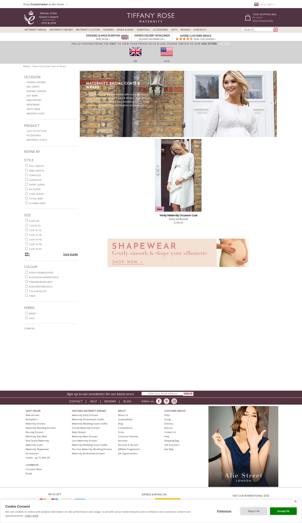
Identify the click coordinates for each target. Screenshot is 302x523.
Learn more (31, 515)
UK (135, 61)
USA (167, 61)
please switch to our (192, 43)
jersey (32, 313)
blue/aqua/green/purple (44, 277)
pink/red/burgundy (41, 281)
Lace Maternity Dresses (84, 440)
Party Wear (33, 108)
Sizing (167, 419)
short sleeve (37, 184)
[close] (295, 501)
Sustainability (125, 419)
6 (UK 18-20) (35, 248)
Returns (168, 427)
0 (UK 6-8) (34, 220)
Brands (185, 30)
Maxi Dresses (34, 100)
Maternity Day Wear (36, 436)
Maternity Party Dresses (85, 415)
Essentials (143, 30)
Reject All (253, 511)
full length (36, 165)
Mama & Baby (125, 30)
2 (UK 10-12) (35, 230)
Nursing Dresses (36, 91)
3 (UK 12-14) (35, 234)
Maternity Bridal (36, 30)
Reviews (110, 401)
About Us (123, 415)
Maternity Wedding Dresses (40, 427)
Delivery (168, 423)
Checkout (199, 30)
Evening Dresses (36, 82)
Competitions (125, 427)
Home (26, 66)
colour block (37, 291)
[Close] (224, 43)
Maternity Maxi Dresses (84, 436)
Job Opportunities (127, 453)
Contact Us (170, 432)
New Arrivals (32, 415)
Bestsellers (31, 419)
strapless (35, 175)
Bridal (29, 473)
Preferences (224, 511)
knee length (36, 170)
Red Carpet (33, 86)
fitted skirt (36, 198)
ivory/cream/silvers (41, 272)
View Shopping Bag (263, 20)
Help (93, 401)
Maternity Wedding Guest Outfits (89, 423)
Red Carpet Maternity (37, 440)
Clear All (29, 328)
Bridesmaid (33, 104)
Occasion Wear (34, 469)
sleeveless (35, 179)
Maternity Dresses (61, 30)
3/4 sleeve (35, 189)
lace (31, 318)
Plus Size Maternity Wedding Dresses (92, 449)
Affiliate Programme (129, 449)
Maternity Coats (37, 139)
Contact (76, 401)
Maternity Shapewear (37, 449)
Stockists (122, 440)
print (32, 295)
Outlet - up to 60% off (38, 457)
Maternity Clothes (88, 30)
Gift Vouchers (171, 444)
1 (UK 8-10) (34, 225)
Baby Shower (79, 432)
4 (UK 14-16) (35, 239)
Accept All (283, 511)
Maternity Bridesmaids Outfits (88, 419)
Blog (127, 401)
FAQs (167, 415)
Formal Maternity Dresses (86, 427)
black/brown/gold (40, 286)
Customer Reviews (128, 436)
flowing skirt (37, 203)
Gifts (174, 30)
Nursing (108, 30)
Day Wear (32, 95)
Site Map (169, 449)
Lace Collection (36, 130)
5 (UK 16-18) (35, 244)
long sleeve (36, 193)
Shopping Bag (171, 440)
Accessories (160, 30)
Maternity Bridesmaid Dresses (88, 453)
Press (121, 432)
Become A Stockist (128, 444)
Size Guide (70, 254)
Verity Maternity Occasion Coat (178, 215)
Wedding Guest (36, 113)
